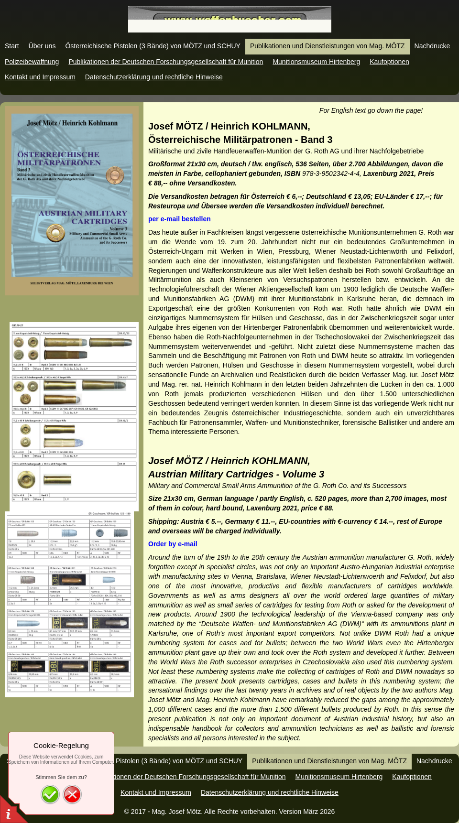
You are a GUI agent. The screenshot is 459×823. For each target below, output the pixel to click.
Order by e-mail (172, 544)
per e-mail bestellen (179, 219)
